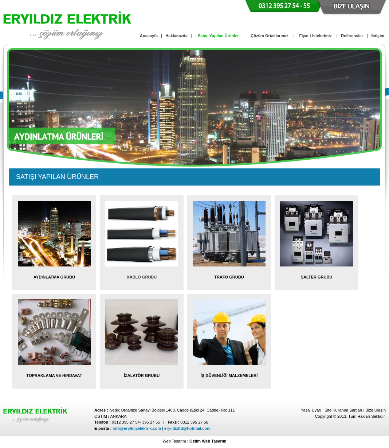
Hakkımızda (176, 36)
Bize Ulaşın (375, 410)
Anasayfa (149, 36)
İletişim (377, 36)
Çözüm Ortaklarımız (269, 36)
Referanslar (352, 36)
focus (16, 57)
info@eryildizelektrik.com (137, 428)
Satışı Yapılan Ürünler (218, 36)
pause (203, 106)
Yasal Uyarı (311, 410)
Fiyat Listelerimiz (315, 36)
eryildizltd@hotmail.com (187, 428)
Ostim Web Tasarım (208, 441)
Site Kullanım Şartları (343, 410)
